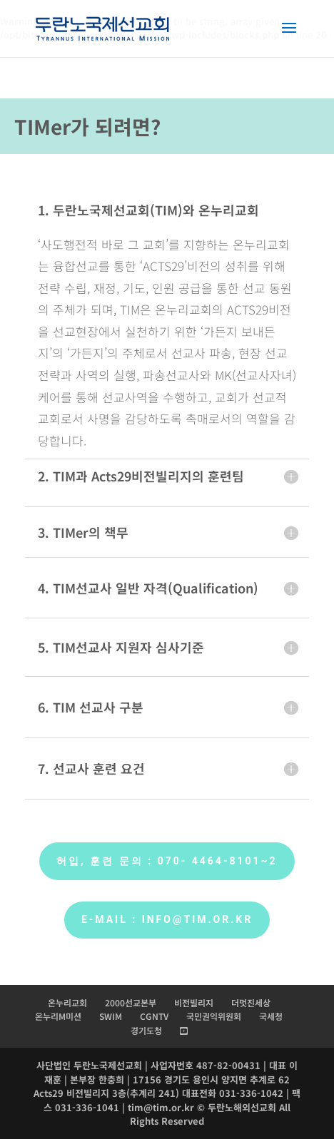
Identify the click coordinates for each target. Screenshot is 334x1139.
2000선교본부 (130, 1002)
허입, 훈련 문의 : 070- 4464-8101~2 (166, 861)
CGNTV (154, 1016)
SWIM (110, 1016)
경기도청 (146, 1030)
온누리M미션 (58, 1016)
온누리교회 (67, 1002)
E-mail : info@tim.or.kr (167, 919)
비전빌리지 (193, 1002)
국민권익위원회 (213, 1016)
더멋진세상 (250, 1002)
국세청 (271, 1016)
